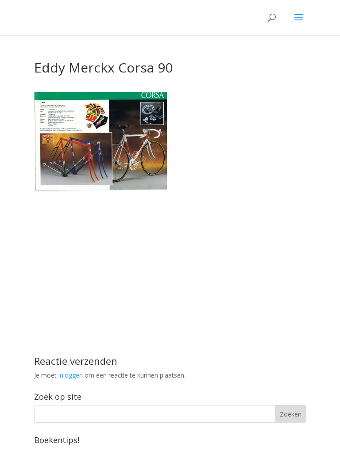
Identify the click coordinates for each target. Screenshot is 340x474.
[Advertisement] (170, 253)
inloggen (70, 375)
